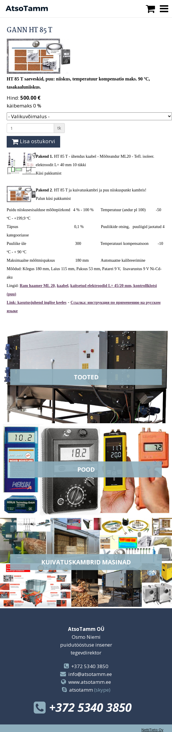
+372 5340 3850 (89, 666)
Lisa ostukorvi (33, 141)
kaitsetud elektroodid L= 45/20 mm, (101, 286)
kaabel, (63, 286)
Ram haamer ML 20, (38, 286)
